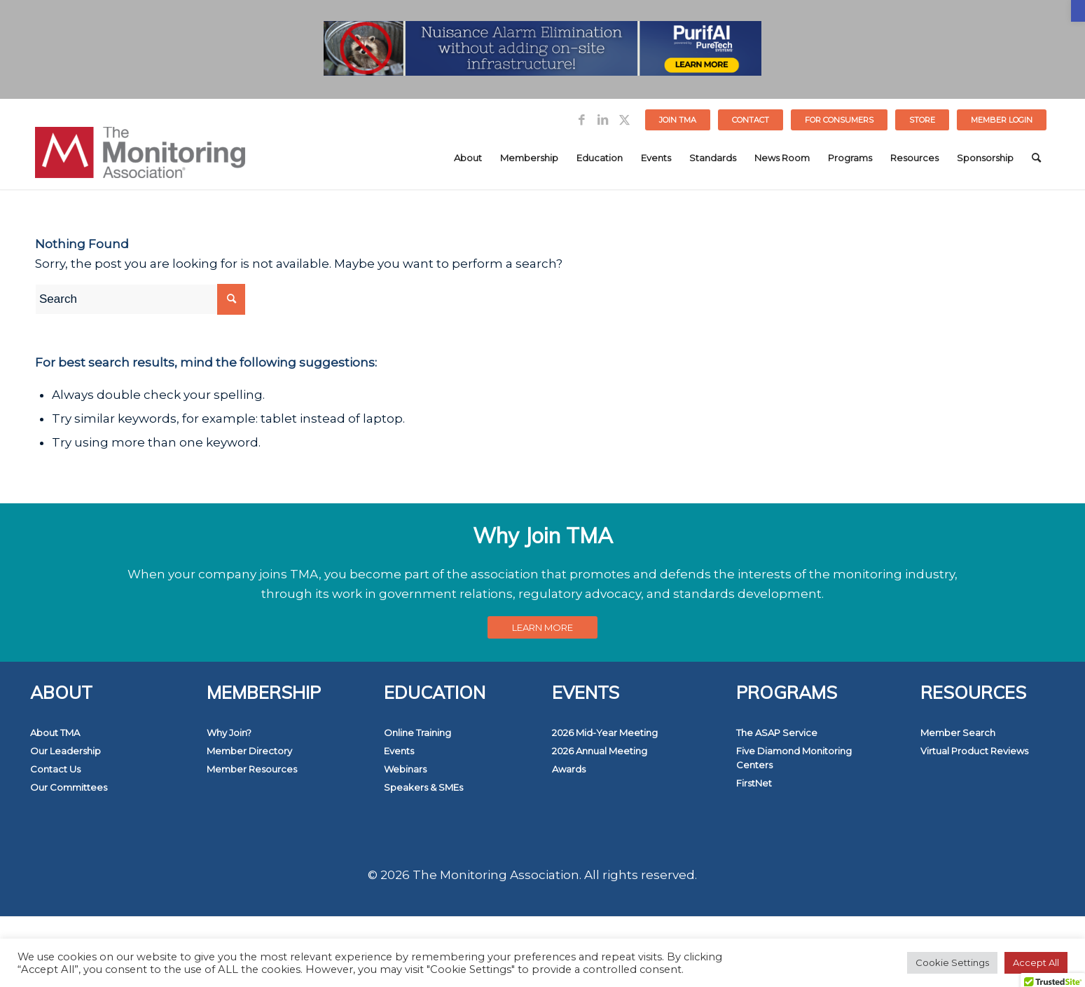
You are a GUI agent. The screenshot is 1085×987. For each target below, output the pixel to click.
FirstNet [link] (754, 783)
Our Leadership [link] (65, 750)
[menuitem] (678, 119)
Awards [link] (569, 769)
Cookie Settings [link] (952, 962)
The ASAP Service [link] (776, 732)
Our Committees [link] (68, 787)
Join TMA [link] (677, 120)
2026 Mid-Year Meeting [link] (605, 732)
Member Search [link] (957, 732)
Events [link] (399, 750)
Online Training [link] (417, 732)
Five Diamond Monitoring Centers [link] (794, 757)
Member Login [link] (1001, 120)
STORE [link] (922, 120)
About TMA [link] (55, 732)
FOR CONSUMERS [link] (839, 120)
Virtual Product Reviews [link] (974, 750)
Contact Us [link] (55, 769)
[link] (1078, 11)
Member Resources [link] (252, 769)
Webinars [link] (405, 769)
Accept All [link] (1036, 962)
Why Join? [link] (229, 732)
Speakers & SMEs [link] (423, 787)
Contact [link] (750, 120)
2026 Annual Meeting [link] (599, 750)
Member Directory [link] (249, 750)
